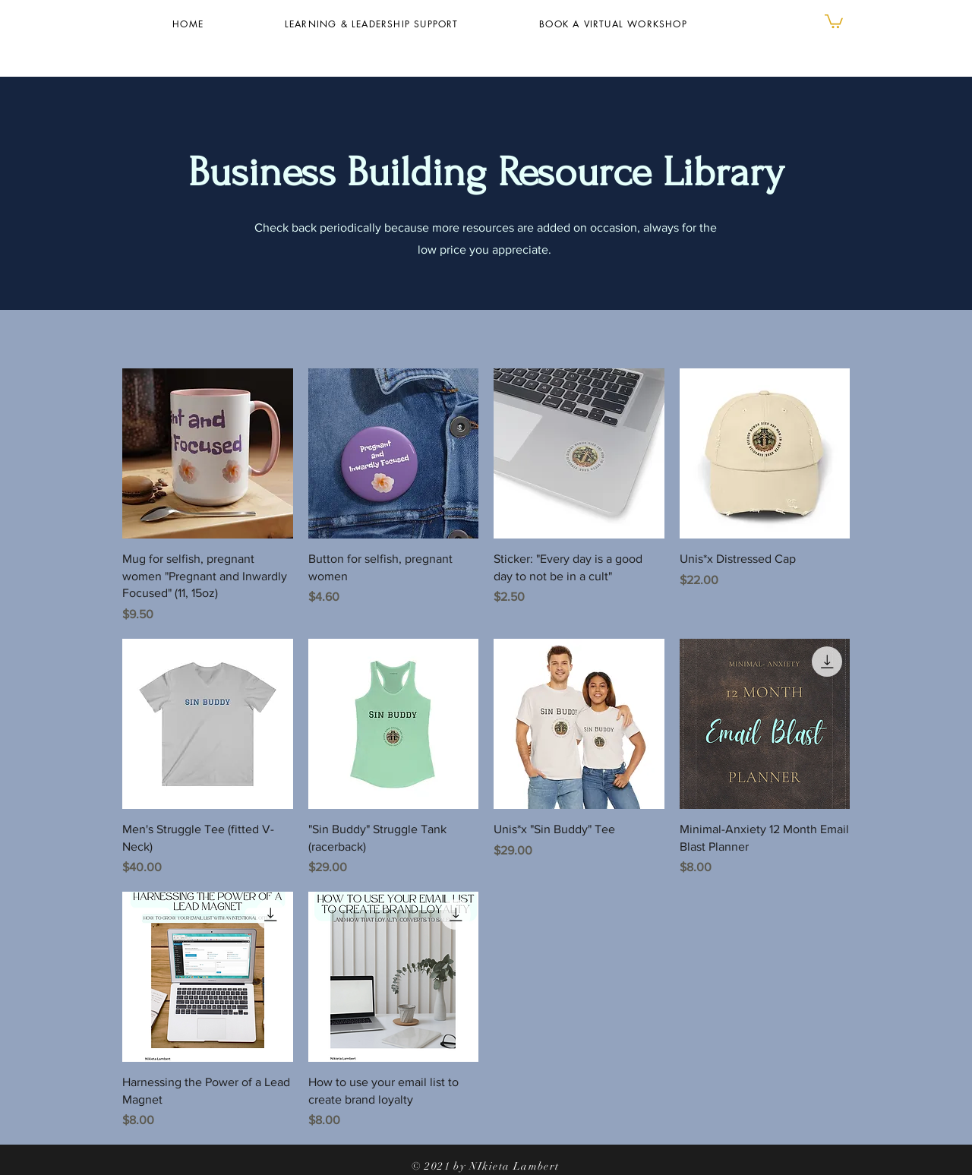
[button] (834, 20)
